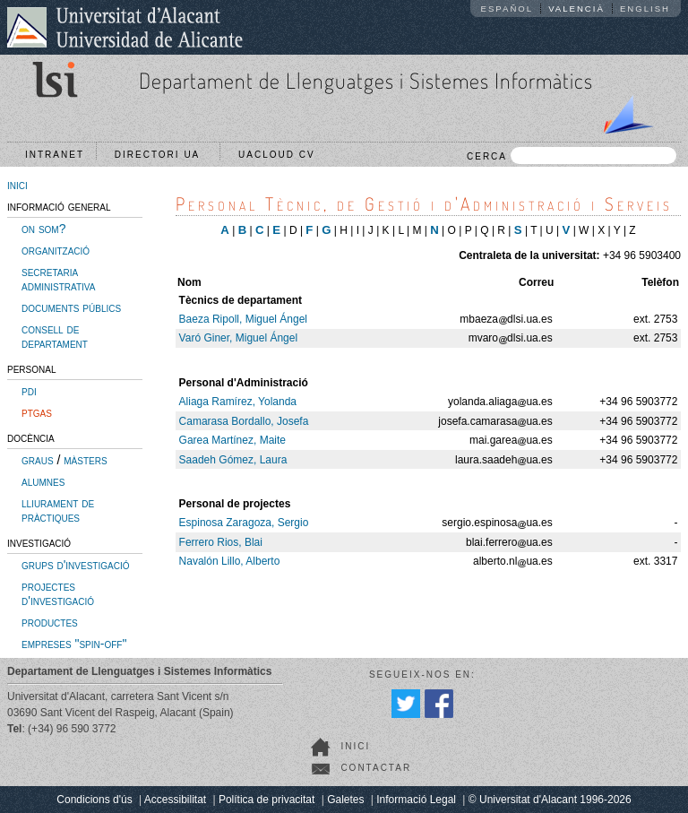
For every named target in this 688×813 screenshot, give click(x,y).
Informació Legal (416, 799)
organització (56, 250)
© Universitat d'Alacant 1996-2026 (550, 799)
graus (38, 460)
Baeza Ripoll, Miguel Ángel (243, 319)
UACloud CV (280, 155)
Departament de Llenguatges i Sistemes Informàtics (366, 80)
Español (507, 8)
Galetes (345, 799)
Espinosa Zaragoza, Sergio (244, 522)
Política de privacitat (266, 799)
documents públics (71, 307)
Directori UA (162, 155)
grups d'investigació (75, 565)
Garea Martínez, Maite (232, 440)
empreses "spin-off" (74, 643)
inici (17, 184)
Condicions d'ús (94, 799)
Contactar (375, 768)
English (645, 8)
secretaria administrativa (58, 278)
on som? (43, 228)
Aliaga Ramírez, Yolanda (238, 401)
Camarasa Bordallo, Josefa (244, 421)
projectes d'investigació (58, 593)
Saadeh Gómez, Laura (233, 460)
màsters (85, 460)
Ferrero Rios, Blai (220, 542)
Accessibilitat (175, 799)
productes (50, 622)
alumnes (43, 481)
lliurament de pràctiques (58, 510)
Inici (355, 746)
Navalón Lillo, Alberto (229, 561)
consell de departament (55, 336)
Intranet (54, 155)
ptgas (37, 412)
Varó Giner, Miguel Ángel (238, 338)
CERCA (571, 155)
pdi (29, 391)
